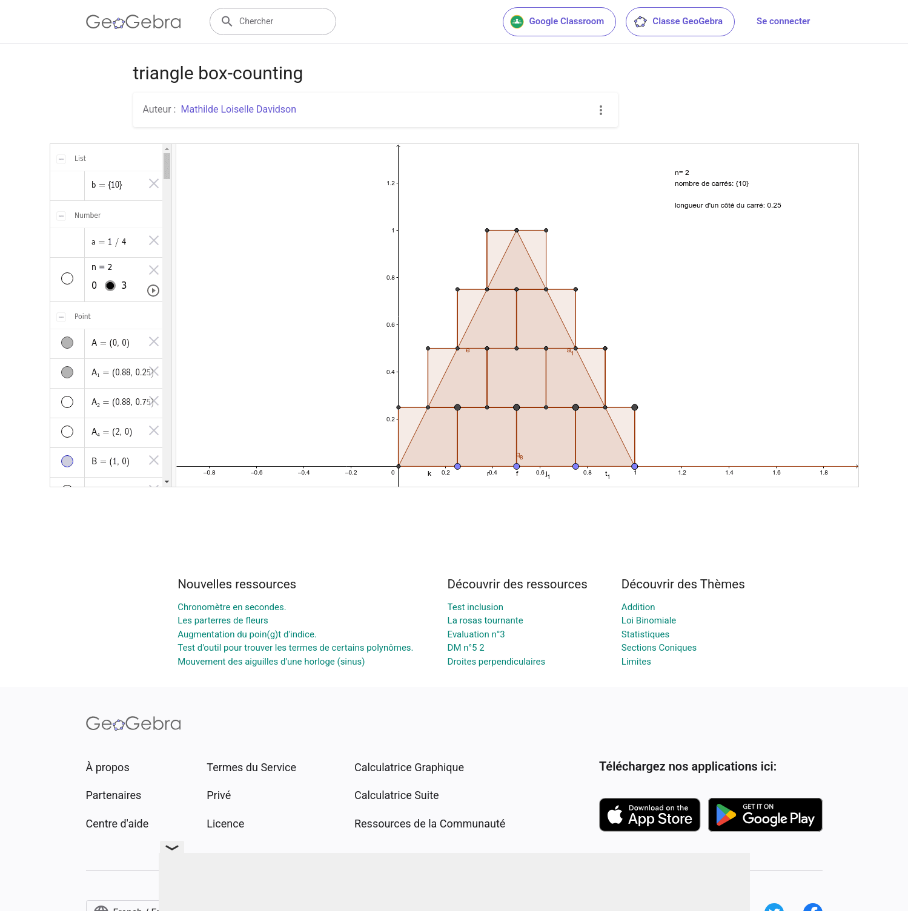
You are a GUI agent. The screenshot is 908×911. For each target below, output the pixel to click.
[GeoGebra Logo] (133, 22)
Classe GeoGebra (678, 22)
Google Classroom (557, 22)
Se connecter (783, 21)
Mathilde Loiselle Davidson (238, 109)
